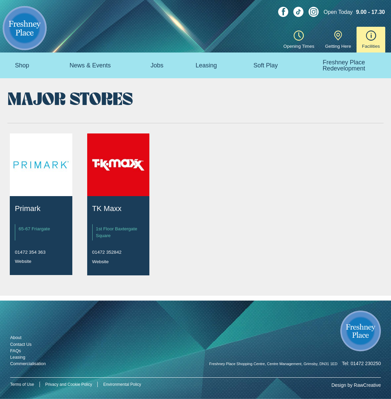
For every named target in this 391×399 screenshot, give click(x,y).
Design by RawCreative (356, 385)
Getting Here (338, 39)
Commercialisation (28, 363)
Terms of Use (22, 384)
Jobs (156, 65)
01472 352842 (107, 252)
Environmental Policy (122, 384)
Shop (22, 65)
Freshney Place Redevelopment (343, 65)
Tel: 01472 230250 (361, 363)
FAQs (15, 350)
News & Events (90, 65)
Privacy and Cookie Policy (68, 384)
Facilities (371, 39)
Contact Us (20, 344)
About (15, 337)
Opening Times (299, 39)
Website (23, 261)
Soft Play (265, 65)
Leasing (206, 65)
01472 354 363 (30, 252)
